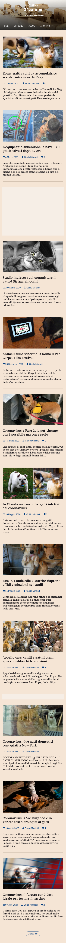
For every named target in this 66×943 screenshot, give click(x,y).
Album (32, 26)
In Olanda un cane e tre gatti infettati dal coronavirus (32, 506)
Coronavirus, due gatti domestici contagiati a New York (28, 743)
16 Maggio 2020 (11, 514)
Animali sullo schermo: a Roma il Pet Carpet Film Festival (31, 356)
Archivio (45, 26)
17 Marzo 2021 (11, 83)
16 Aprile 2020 (11, 828)
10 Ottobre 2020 (12, 288)
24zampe (33, 9)
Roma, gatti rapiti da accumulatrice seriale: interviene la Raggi (30, 75)
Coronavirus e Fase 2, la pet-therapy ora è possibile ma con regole (31, 432)
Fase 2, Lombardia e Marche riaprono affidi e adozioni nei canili (31, 583)
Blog (33, 4)
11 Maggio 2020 (11, 591)
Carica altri (33, 934)
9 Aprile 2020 (10, 905)
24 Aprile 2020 (11, 667)
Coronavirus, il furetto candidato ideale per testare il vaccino (28, 897)
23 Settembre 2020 (13, 364)
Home (5, 26)
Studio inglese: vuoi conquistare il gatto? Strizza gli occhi (29, 279)
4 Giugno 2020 (11, 441)
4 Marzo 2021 (10, 157)
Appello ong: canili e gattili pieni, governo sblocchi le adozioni (28, 659)
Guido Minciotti (35, 15)
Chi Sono (18, 26)
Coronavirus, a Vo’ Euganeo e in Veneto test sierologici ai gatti (27, 820)
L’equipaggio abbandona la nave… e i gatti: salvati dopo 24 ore (31, 149)
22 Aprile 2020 (11, 751)
